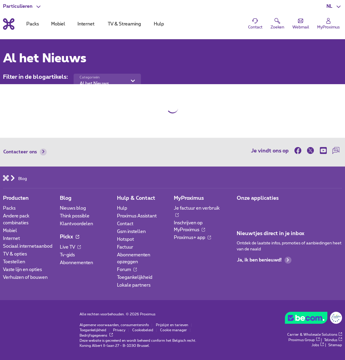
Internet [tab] (86, 24)
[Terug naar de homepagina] (8, 24)
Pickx (69, 236)
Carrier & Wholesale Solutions (314, 334)
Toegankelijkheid (134, 277)
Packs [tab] (32, 24)
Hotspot (125, 239)
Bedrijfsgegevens (96, 335)
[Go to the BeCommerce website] (313, 319)
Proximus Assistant (137, 216)
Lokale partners (134, 285)
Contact (125, 224)
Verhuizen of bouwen (25, 277)
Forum (127, 269)
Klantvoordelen (76, 224)
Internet (11, 238)
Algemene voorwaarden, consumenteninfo (114, 325)
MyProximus (189, 198)
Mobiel (10, 231)
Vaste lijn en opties (22, 269)
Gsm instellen (131, 231)
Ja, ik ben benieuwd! (264, 260)
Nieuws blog (73, 208)
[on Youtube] (323, 150)
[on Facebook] (299, 150)
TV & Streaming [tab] (124, 24)
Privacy (119, 330)
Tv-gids (67, 255)
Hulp (122, 208)
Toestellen (14, 262)
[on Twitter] (310, 150)
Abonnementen (76, 263)
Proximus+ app (192, 237)
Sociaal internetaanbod (27, 246)
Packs (9, 208)
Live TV (70, 247)
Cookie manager (173, 330)
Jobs (317, 345)
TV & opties (15, 254)
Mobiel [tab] (58, 24)
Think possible (74, 216)
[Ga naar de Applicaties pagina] (242, 210)
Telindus (333, 340)
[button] (334, 6)
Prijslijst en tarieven (172, 325)
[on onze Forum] (335, 150)
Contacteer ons (25, 152)
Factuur (125, 247)
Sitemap (335, 345)
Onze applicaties (258, 198)
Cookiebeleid (142, 330)
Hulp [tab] (159, 24)
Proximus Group (304, 340)
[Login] (328, 24)
